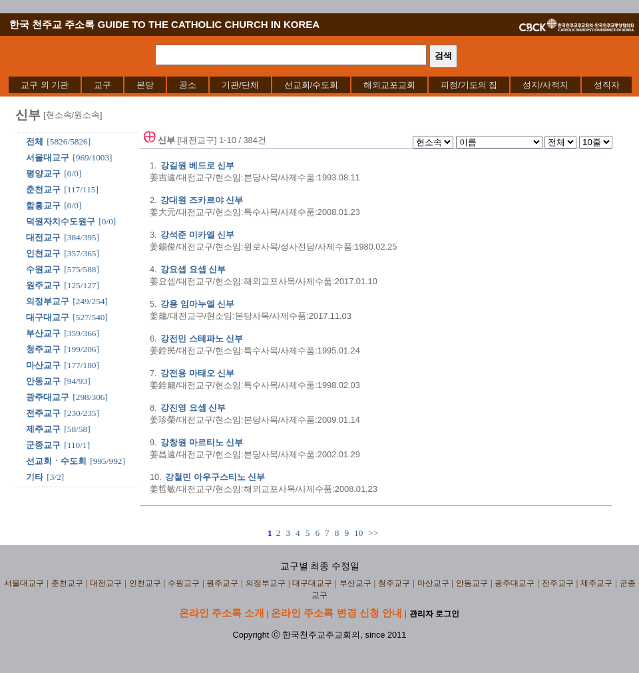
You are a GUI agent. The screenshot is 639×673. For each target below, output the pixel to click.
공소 (187, 85)
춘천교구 (43, 189)
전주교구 (43, 413)
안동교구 (43, 381)
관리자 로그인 (434, 613)
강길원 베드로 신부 (197, 165)
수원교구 (43, 269)
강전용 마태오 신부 (197, 373)
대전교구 (43, 237)
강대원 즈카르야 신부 (201, 200)
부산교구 (43, 333)
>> (373, 533)
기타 (34, 477)
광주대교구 (47, 397)
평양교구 (43, 173)
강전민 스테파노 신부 (201, 338)
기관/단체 (240, 85)
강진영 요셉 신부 (193, 408)
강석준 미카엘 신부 (197, 235)
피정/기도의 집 (469, 85)
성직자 (607, 85)
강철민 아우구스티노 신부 (215, 477)
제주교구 (43, 429)
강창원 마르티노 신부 (201, 442)
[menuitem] (44, 85)
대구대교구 (47, 317)
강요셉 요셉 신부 (193, 269)
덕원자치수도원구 (60, 221)
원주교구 (43, 285)
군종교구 (43, 445)
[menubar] (320, 85)
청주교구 (43, 349)
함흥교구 (43, 205)
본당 (145, 85)
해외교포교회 (389, 85)
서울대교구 (47, 157)
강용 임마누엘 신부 (197, 304)
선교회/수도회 (311, 85)
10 (358, 533)
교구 (102, 85)
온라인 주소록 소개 (221, 612)
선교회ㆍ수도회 (56, 461)
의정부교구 (47, 301)
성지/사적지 (545, 85)
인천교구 (43, 253)
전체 (34, 141)
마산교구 (43, 365)
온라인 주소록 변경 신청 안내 (336, 612)
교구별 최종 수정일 (319, 566)
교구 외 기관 (45, 85)
